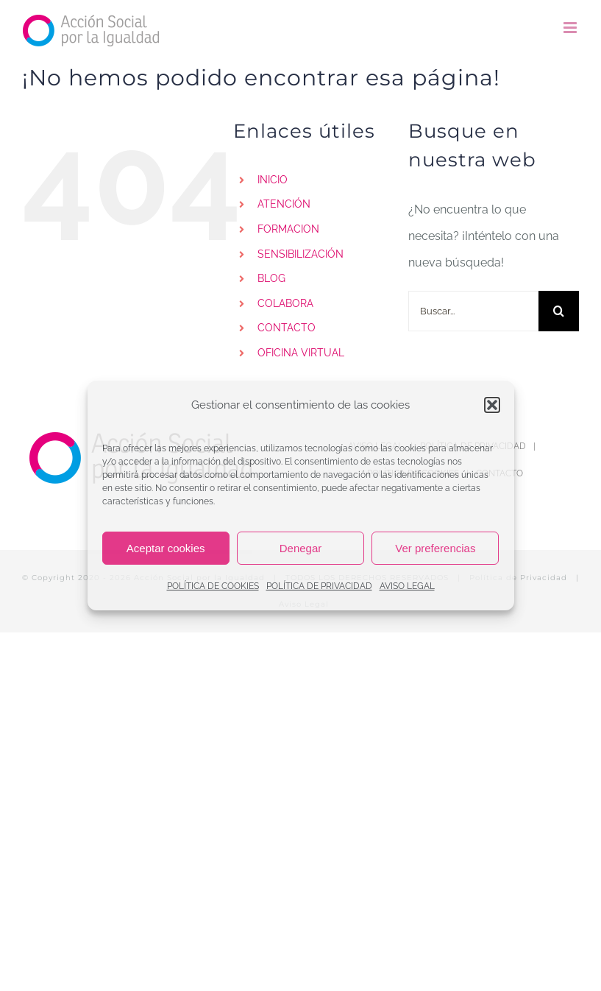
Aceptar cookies (166, 548)
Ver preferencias (435, 548)
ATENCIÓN (283, 204)
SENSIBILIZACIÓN (300, 254)
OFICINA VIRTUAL (300, 353)
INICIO (272, 180)
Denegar (301, 548)
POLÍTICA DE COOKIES (213, 586)
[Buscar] (558, 311)
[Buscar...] (473, 311)
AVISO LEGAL (407, 586)
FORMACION (288, 229)
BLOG (271, 278)
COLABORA (285, 303)
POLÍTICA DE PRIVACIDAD (319, 586)
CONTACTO (286, 328)
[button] (492, 405)
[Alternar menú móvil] (571, 27)
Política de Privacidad (518, 577)
